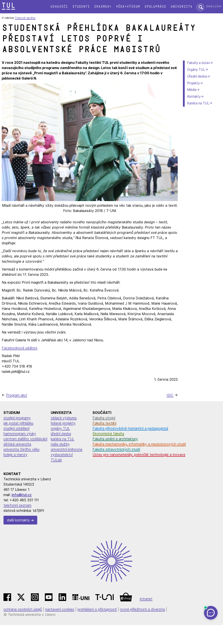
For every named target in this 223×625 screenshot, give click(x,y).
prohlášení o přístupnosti (97, 609)
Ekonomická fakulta (108, 433)
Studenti (81, 7)
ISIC (170, 395)
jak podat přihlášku (18, 423)
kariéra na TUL (62, 439)
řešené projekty (63, 423)
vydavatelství (62, 454)
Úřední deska (197, 76)
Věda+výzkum (128, 7)
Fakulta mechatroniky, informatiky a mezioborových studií (139, 444)
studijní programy (17, 418)
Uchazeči (59, 7)
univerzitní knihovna (66, 449)
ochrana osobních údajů (22, 609)
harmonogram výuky (19, 433)
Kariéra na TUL (198, 103)
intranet (146, 599)
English (213, 6)
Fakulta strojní (104, 418)
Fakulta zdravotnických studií (116, 449)
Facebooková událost (19, 348)
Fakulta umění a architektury (115, 439)
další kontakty (18, 520)
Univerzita (181, 7)
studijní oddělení (16, 428)
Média (191, 90)
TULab (56, 460)
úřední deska (61, 433)
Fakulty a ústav (198, 63)
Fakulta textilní (104, 423)
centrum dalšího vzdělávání (25, 439)
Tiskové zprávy (25, 17)
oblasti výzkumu (64, 418)
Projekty (193, 83)
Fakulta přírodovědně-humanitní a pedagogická (130, 428)
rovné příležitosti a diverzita (142, 609)
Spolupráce (155, 7)
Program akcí (16, 395)
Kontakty (194, 96)
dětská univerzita (17, 444)
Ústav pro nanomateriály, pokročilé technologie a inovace (139, 454)
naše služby (60, 444)
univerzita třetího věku (21, 449)
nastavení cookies (59, 609)
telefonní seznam (17, 505)
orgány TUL (60, 428)
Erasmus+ (103, 7)
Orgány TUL (196, 70)
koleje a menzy (15, 454)
